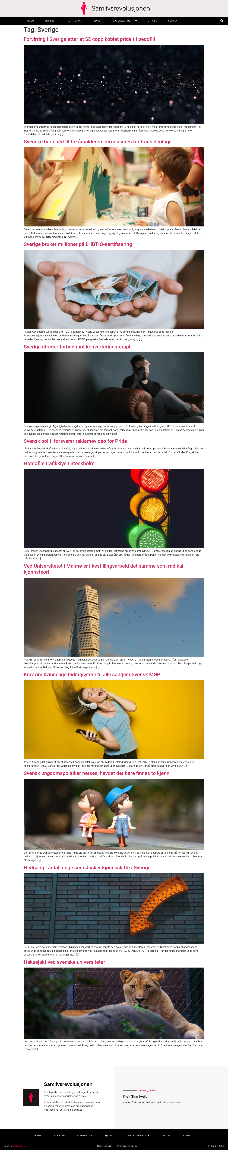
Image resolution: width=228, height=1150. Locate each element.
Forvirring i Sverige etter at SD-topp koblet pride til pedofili (89, 39)
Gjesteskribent (125, 21)
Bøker (97, 20)
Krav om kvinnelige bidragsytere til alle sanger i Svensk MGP (92, 674)
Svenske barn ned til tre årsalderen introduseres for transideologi (97, 142)
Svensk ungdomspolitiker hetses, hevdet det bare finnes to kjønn (96, 773)
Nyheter (50, 20)
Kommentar (74, 20)
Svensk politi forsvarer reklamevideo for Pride (75, 441)
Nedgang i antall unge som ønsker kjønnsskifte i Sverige (87, 868)
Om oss (152, 20)
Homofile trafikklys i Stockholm (59, 463)
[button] (222, 21)
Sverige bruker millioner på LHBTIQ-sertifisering (78, 244)
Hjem (30, 20)
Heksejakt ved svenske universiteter (64, 962)
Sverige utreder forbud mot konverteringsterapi (77, 347)
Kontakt (173, 20)
